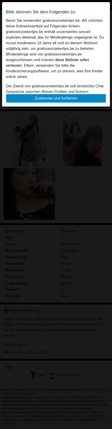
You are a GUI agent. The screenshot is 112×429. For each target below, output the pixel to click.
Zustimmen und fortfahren (56, 98)
